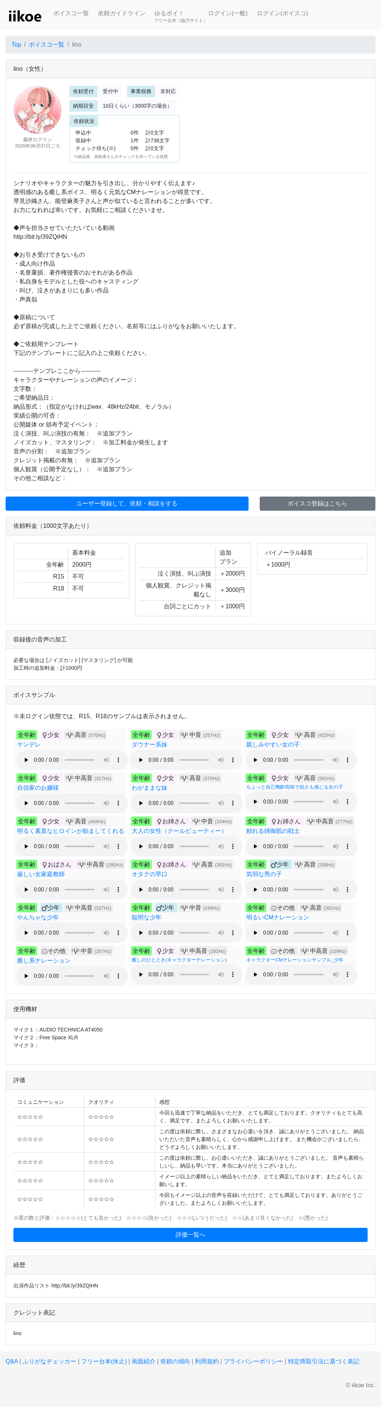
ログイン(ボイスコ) (282, 13)
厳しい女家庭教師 (41, 874)
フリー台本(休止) (104, 1361)
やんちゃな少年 (38, 917)
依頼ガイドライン (121, 13)
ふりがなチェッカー (49, 1361)
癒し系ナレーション (44, 960)
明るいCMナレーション (277, 917)
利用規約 (207, 1361)
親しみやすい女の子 (273, 744)
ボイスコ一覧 (71, 13)
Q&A (12, 1361)
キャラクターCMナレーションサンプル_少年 (294, 960)
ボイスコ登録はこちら (317, 503)
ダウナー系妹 (149, 744)
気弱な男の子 (264, 874)
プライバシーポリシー (253, 1361)
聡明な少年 (146, 917)
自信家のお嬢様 (38, 788)
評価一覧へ (190, 1235)
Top (16, 44)
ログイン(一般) (228, 13)
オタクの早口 (149, 874)
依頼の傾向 (175, 1361)
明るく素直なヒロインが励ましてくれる (70, 831)
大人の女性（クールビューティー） (179, 831)
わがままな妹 (149, 788)
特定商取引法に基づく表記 (323, 1361)
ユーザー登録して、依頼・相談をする (126, 503)
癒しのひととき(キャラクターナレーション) (179, 960)
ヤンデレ (29, 744)
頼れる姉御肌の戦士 (273, 831)
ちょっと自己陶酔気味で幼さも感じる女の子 (294, 787)
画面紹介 (144, 1361)
